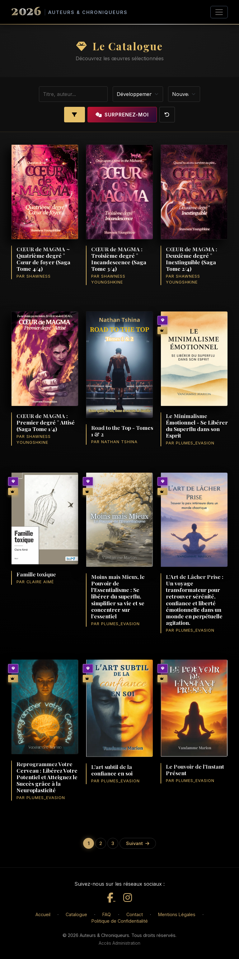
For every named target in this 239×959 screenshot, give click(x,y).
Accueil (42, 914)
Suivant (137, 843)
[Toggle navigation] (219, 12)
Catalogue (76, 914)
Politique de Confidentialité (119, 921)
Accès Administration (119, 943)
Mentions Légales (176, 914)
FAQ (106, 914)
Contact (134, 914)
